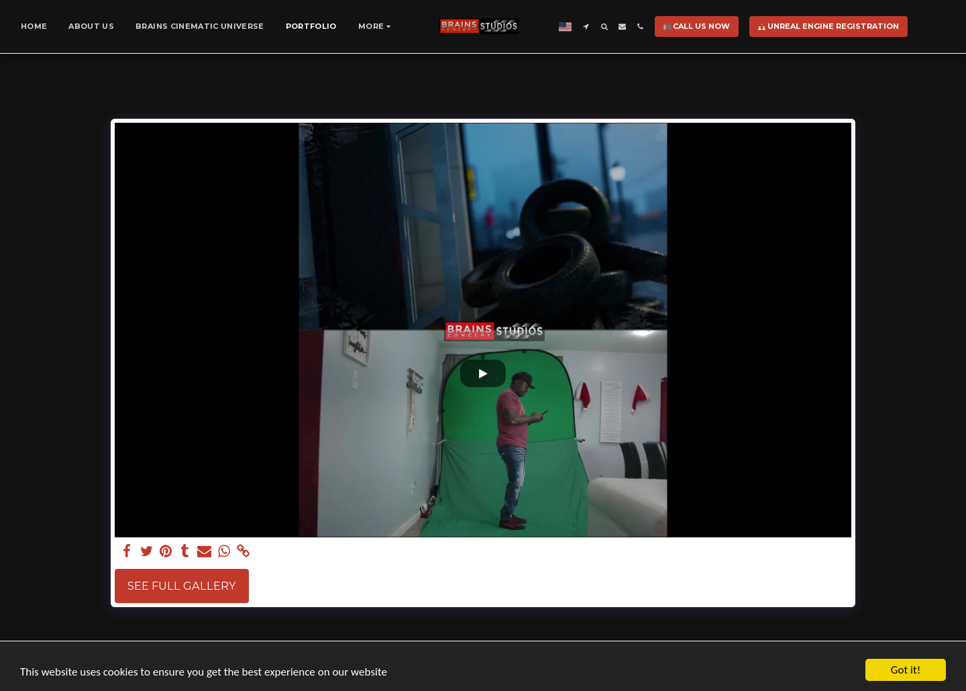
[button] (586, 26)
